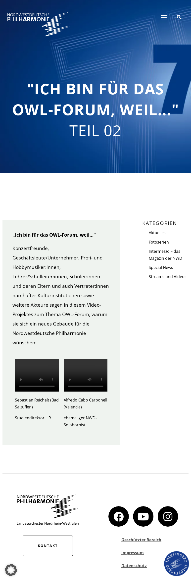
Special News (161, 267)
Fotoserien (159, 242)
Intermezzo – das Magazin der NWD (165, 255)
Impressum (132, 552)
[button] (11, 570)
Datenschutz (134, 565)
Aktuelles (157, 232)
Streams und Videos (168, 276)
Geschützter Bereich (141, 540)
